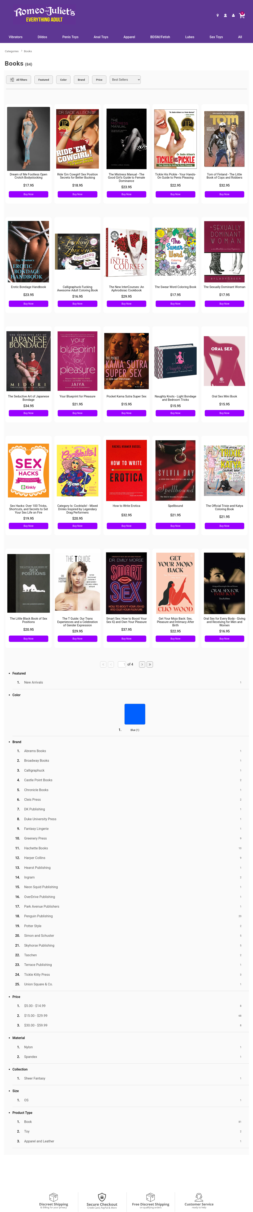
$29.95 (126, 296)
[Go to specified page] (122, 664)
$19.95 (28, 518)
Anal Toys (101, 37)
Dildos (42, 37)
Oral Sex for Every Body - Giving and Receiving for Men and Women (224, 622)
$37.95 (126, 630)
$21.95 (77, 404)
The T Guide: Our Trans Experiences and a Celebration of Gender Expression (77, 622)
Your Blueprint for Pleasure (77, 396)
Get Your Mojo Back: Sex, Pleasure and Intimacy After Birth (175, 622)
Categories (11, 51)
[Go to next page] (142, 664)
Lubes (189, 37)
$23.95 (126, 187)
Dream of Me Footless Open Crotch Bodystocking (28, 176)
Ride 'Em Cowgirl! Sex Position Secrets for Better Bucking (77, 176)
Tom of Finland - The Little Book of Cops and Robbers (224, 176)
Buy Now (28, 194)
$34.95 (28, 406)
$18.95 (77, 185)
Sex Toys (216, 37)
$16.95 (77, 296)
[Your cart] (242, 15)
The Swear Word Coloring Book (175, 287)
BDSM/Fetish (160, 37)
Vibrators (16, 37)
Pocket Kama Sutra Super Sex (126, 396)
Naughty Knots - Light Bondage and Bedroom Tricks (175, 398)
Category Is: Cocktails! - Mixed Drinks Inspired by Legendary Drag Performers (77, 509)
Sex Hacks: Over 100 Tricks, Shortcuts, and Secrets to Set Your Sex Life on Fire (28, 509)
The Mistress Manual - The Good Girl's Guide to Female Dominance (126, 178)
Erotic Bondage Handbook (28, 287)
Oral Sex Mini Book (224, 396)
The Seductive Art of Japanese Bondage (28, 398)
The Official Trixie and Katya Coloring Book (224, 507)
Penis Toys (70, 37)
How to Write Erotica (126, 506)
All (240, 37)
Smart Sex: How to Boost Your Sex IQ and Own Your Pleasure (126, 620)
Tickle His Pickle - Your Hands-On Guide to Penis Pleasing (175, 176)
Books (28, 51)
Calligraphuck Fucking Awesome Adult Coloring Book (77, 288)
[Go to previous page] (111, 664)
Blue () (134, 730)
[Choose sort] (125, 79)
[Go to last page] (150, 664)
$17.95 (28, 185)
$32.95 (224, 185)
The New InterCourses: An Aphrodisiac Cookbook (126, 288)
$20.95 (77, 518)
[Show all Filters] (18, 79)
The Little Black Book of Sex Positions (28, 620)
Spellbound (175, 506)
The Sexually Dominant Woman (224, 287)
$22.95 (175, 185)
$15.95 (126, 404)
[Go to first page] (103, 664)
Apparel (129, 37)
